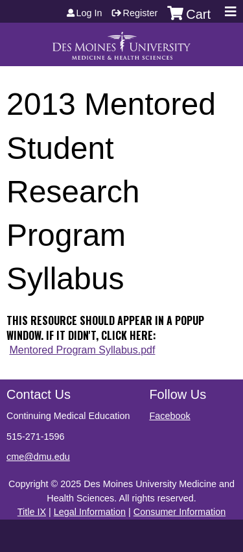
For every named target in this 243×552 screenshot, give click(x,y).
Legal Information (90, 512)
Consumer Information (179, 512)
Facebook (169, 416)
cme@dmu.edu (38, 456)
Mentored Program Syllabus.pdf (82, 349)
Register (140, 13)
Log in (89, 13)
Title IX (31, 512)
